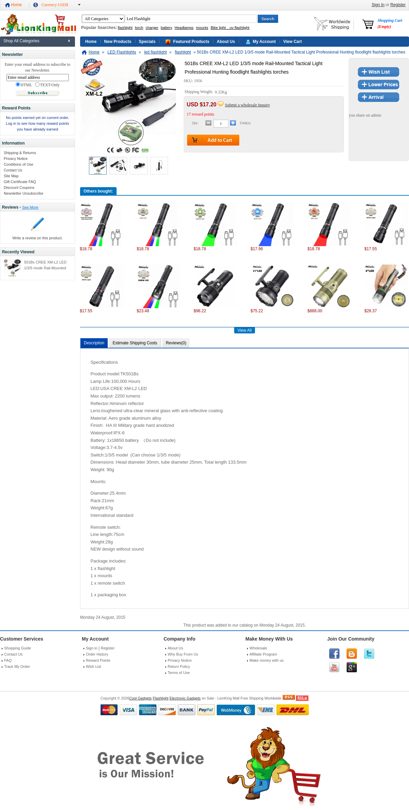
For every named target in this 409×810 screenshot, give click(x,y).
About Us (226, 41)
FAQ (8, 660)
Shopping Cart (390, 23)
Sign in (91, 648)
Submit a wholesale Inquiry (247, 105)
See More (30, 207)
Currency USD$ (55, 4)
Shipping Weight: (199, 92)
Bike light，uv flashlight (230, 28)
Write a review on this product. (37, 238)
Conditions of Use (18, 164)
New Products (117, 41)
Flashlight (160, 698)
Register (398, 4)
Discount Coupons (19, 187)
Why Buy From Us (183, 654)
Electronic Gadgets (184, 698)
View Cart (292, 41)
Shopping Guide (17, 648)
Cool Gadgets (140, 698)
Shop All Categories (21, 41)
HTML (24, 85)
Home (16, 4)
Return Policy (179, 666)
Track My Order (17, 666)
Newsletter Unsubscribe (23, 193)
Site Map (11, 176)
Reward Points (98, 660)
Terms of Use (179, 673)
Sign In (378, 4)
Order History (97, 654)
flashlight (125, 28)
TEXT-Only (47, 85)
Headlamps (184, 28)
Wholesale (258, 648)
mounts (202, 28)
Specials (147, 41)
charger (152, 28)
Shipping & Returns (20, 153)
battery (166, 28)
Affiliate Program (263, 654)
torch (139, 28)
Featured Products (191, 41)
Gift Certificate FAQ (20, 182)
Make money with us (266, 660)
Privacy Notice (16, 158)
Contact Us (13, 170)
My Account (264, 41)
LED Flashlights (121, 52)
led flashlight (155, 52)
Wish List (93, 666)
